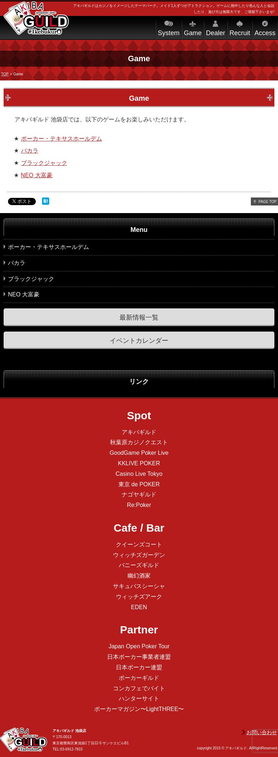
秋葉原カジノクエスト (139, 442)
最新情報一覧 (139, 317)
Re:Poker (139, 505)
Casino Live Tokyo (139, 474)
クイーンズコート (139, 544)
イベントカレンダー (139, 340)
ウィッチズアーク (139, 597)
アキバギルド (139, 432)
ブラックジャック (44, 163)
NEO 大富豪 (36, 175)
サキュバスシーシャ (139, 586)
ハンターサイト (139, 698)
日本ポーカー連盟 (139, 667)
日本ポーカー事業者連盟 (139, 657)
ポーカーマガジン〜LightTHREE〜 (139, 709)
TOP (4, 74)
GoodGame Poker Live (139, 453)
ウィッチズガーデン (139, 555)
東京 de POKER (139, 484)
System (169, 33)
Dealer (215, 33)
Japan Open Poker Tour (139, 646)
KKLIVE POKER (139, 463)
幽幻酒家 (139, 576)
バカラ (29, 150)
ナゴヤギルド (139, 494)
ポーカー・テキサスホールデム (61, 139)
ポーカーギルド (139, 678)
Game (193, 33)
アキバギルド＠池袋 (36, 24)
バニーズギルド (139, 565)
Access (264, 33)
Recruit (239, 33)
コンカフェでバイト (139, 688)
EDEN (139, 607)
